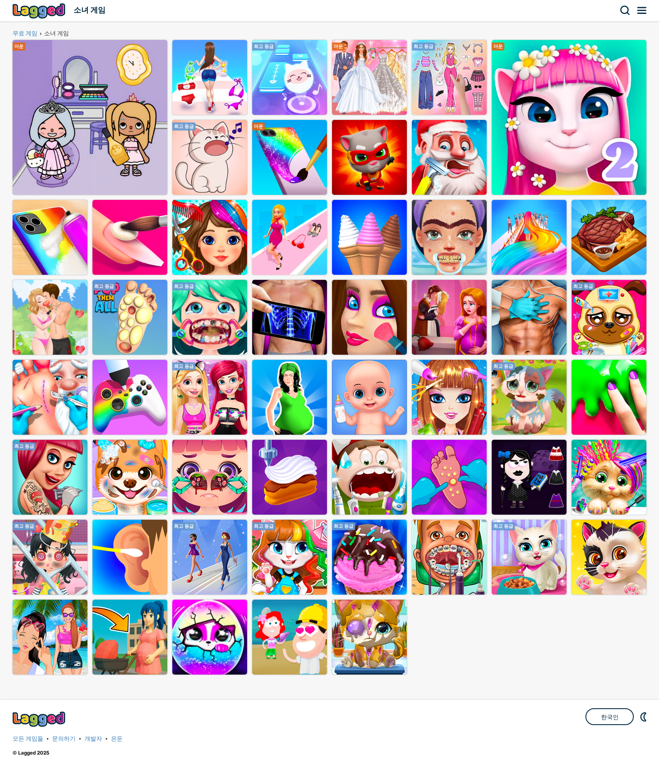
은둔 (117, 738)
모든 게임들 (28, 738)
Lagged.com (40, 719)
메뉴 (642, 10)
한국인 (610, 717)
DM (644, 716)
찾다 (625, 10)
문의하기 (64, 738)
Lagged (40, 10)
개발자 (93, 738)
